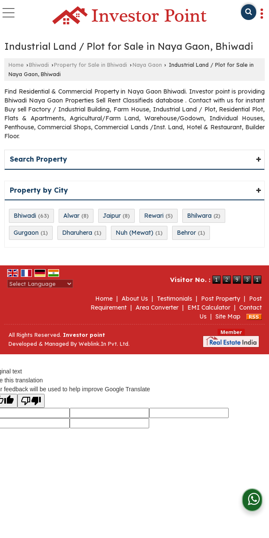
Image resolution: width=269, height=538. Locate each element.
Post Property (220, 298)
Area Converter (157, 307)
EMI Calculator (208, 307)
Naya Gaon (147, 64)
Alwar (71, 215)
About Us (135, 298)
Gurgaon (26, 232)
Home (16, 64)
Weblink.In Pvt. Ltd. (104, 343)
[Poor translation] (31, 401)
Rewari (154, 215)
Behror (186, 232)
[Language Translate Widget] (40, 283)
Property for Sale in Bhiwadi (90, 64)
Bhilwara (199, 215)
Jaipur (112, 215)
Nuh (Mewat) (134, 232)
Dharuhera (77, 232)
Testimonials (174, 298)
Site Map (228, 316)
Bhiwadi (39, 64)
